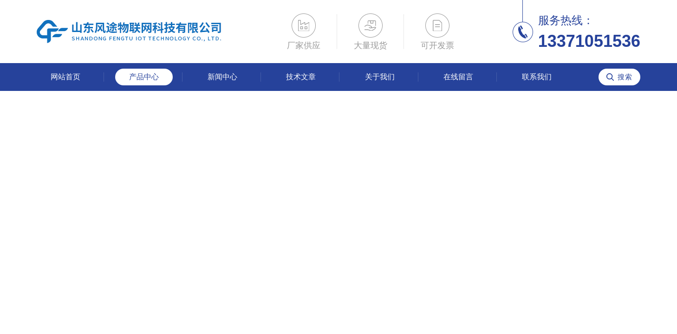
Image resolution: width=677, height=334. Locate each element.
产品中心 (144, 77)
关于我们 (380, 77)
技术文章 (301, 77)
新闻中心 (222, 77)
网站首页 (65, 77)
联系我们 (537, 77)
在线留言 (458, 77)
